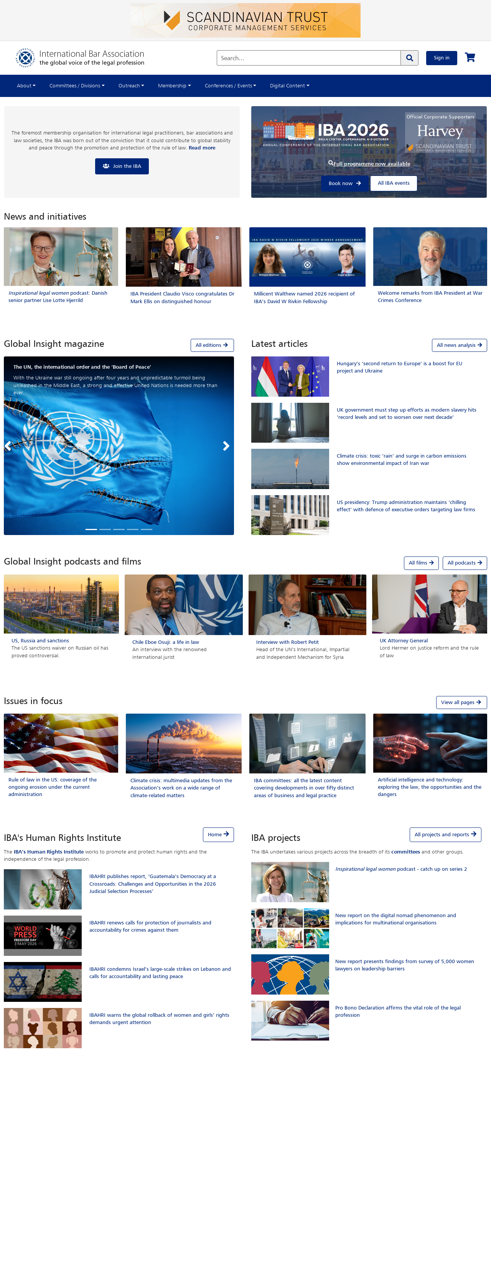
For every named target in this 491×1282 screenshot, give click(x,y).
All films (421, 563)
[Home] (88, 58)
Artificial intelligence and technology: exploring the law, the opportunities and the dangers (429, 787)
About (24, 86)
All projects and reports (442, 834)
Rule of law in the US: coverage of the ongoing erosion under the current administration (52, 787)
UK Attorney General (404, 640)
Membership (172, 86)
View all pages (461, 702)
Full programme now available (372, 164)
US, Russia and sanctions (40, 640)
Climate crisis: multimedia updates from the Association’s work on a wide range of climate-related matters (181, 788)
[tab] (119, 345)
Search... (232, 59)
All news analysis (459, 345)
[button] (9, 445)
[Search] (409, 58)
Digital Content (287, 86)
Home (215, 834)
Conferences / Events (228, 86)
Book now (341, 183)
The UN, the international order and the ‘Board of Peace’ (82, 367)
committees (405, 852)
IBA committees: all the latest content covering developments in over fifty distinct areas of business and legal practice (304, 788)
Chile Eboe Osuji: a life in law (165, 642)
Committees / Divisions (74, 86)
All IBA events (394, 183)
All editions (212, 345)
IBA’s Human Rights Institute (49, 852)
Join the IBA (127, 166)
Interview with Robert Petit (287, 642)
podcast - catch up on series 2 (401, 869)
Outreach (129, 86)
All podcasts (465, 563)
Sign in (442, 58)
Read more (202, 148)
